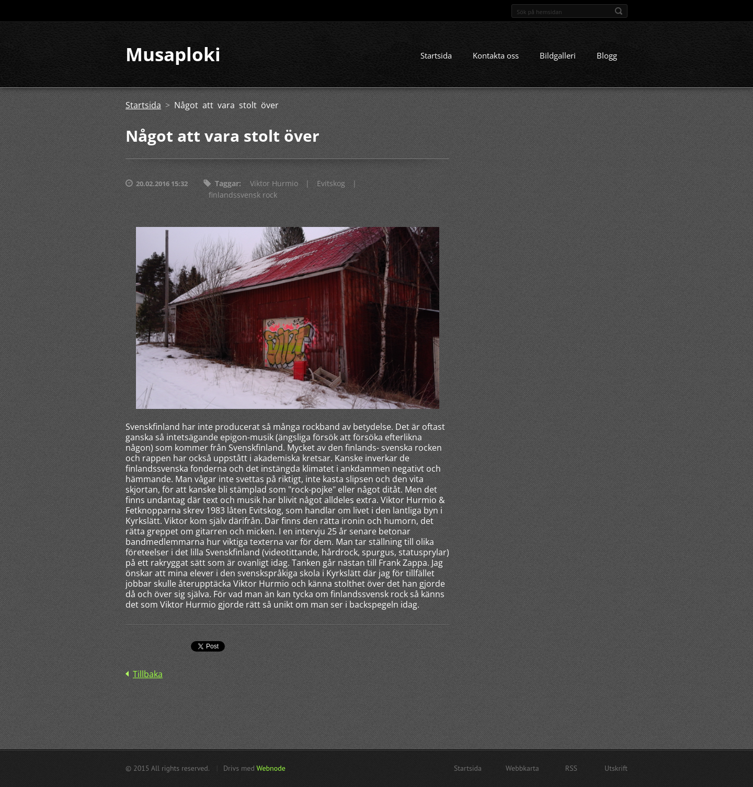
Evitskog (331, 184)
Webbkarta (522, 768)
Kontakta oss (496, 56)
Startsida (436, 56)
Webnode (270, 768)
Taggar (227, 184)
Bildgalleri (558, 56)
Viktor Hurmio (274, 184)
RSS (571, 768)
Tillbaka (148, 674)
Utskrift (616, 768)
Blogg (607, 56)
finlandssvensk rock (243, 195)
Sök (618, 11)
